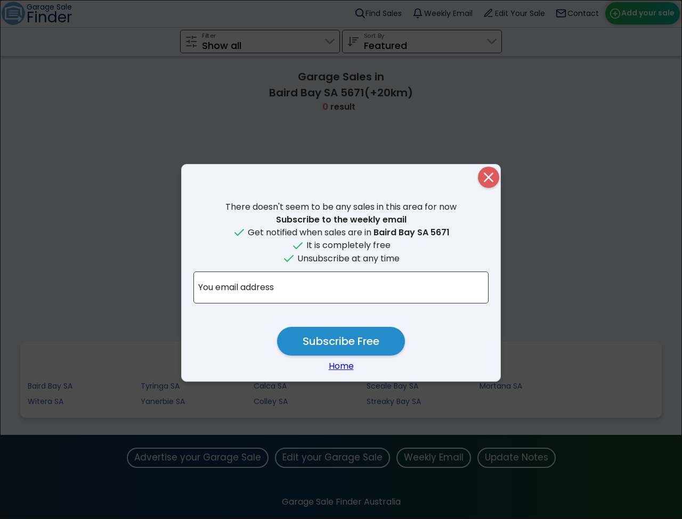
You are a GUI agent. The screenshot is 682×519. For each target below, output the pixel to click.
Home (341, 366)
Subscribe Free (341, 341)
